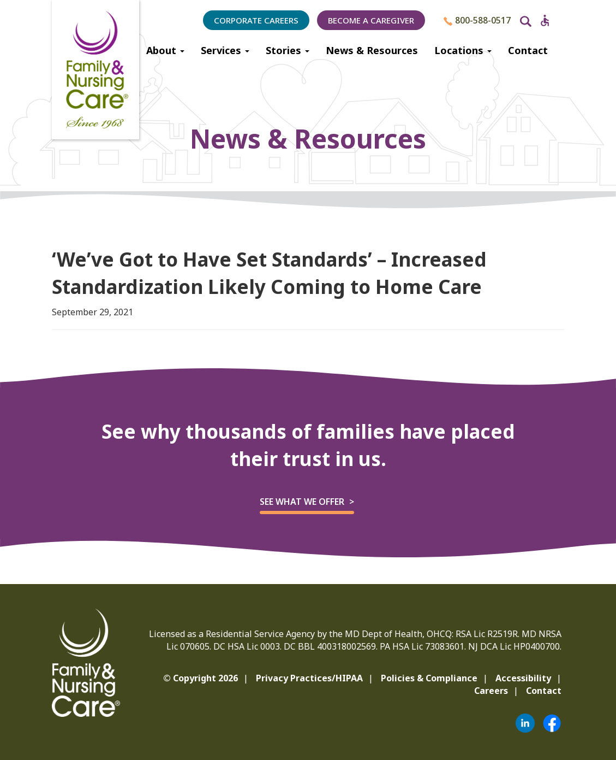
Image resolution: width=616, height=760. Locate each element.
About (165, 50)
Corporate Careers (256, 20)
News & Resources (372, 50)
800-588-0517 (477, 20)
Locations (463, 50)
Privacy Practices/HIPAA (309, 678)
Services (225, 50)
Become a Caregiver (371, 20)
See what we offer (302, 502)
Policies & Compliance (429, 678)
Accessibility (523, 678)
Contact (528, 50)
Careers (491, 691)
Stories (287, 50)
